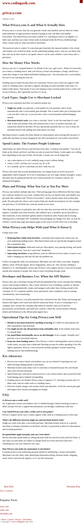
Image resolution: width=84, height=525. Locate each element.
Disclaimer (27, 519)
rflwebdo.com (6, 514)
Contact (11, 519)
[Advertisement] (42, 467)
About (3, 519)
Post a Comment (6, 491)
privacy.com (11, 13)
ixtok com (4, 510)
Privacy (18, 519)
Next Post (8, 486)
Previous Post (73, 486)
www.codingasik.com (18, 3)
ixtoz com (4, 506)
